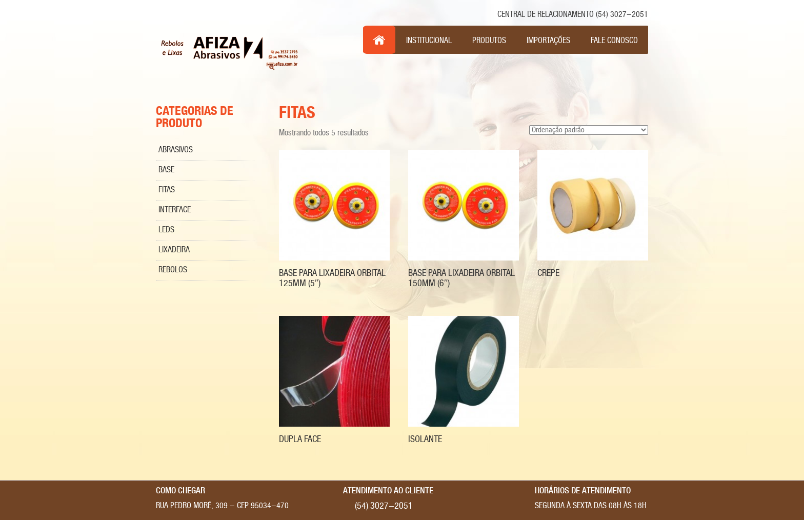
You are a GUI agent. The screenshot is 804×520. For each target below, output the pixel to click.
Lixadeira (174, 250)
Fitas (166, 190)
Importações (548, 40)
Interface (174, 210)
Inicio (379, 40)
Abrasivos (175, 150)
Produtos (489, 40)
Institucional (429, 40)
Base (166, 170)
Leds (166, 230)
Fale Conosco (614, 40)
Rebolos (172, 270)
